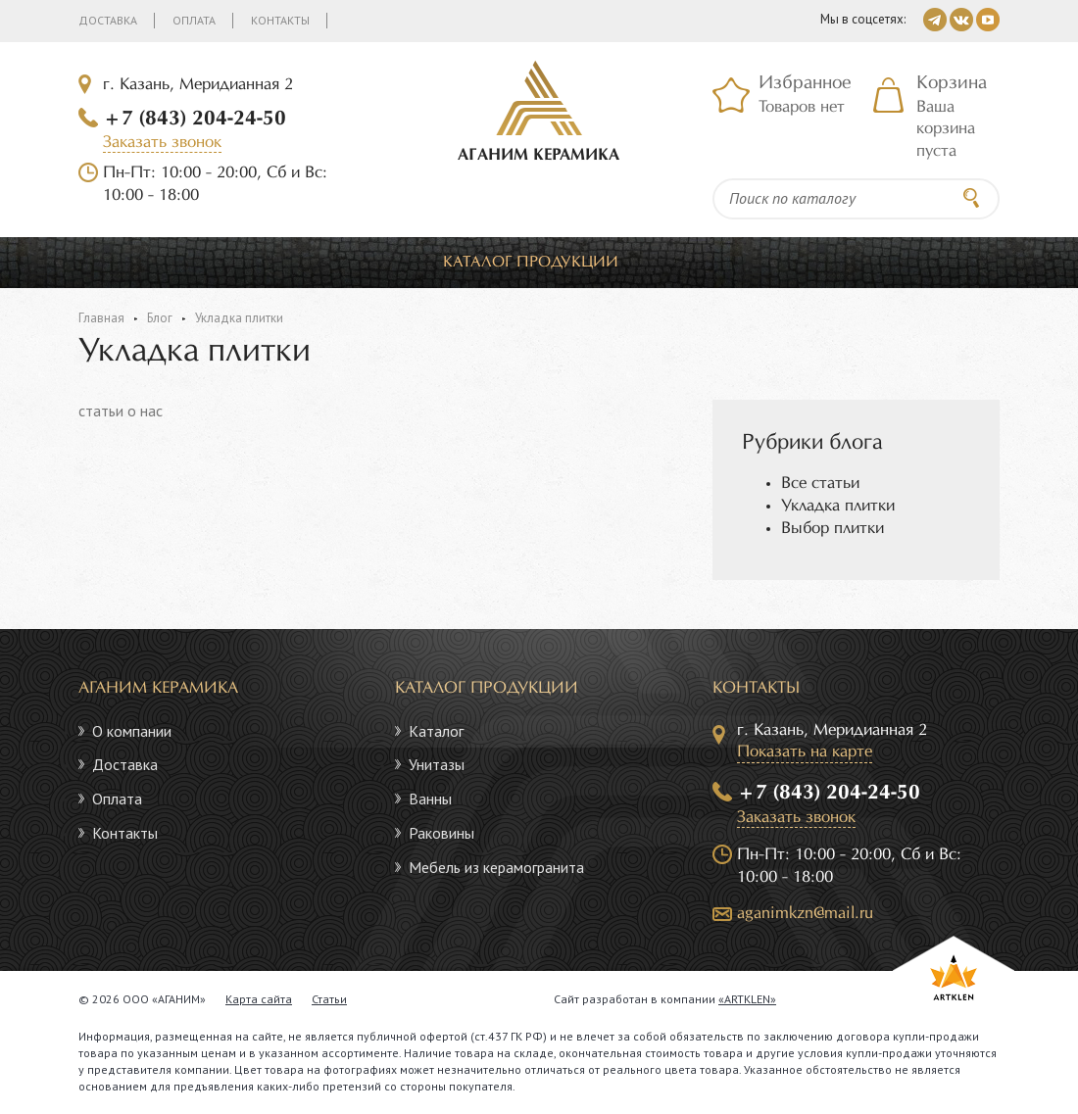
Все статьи (820, 483)
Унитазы (437, 764)
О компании (132, 731)
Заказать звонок (162, 142)
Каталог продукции (530, 262)
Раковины (441, 833)
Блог (159, 318)
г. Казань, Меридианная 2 (198, 84)
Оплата (194, 20)
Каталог (436, 731)
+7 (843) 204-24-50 (194, 118)
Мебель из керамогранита (496, 867)
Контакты (280, 20)
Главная (101, 318)
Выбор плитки (832, 528)
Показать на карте (804, 752)
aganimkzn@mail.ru (805, 913)
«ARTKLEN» (747, 999)
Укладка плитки (838, 506)
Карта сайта (258, 999)
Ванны (430, 798)
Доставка (107, 20)
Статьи (329, 999)
